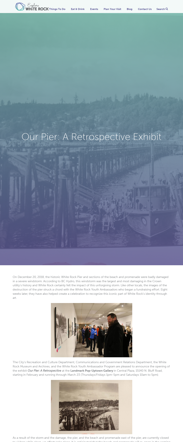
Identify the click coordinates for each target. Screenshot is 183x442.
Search (162, 9)
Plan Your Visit (112, 9)
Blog (129, 9)
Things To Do (57, 9)
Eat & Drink (78, 9)
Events (94, 9)
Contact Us (145, 9)
